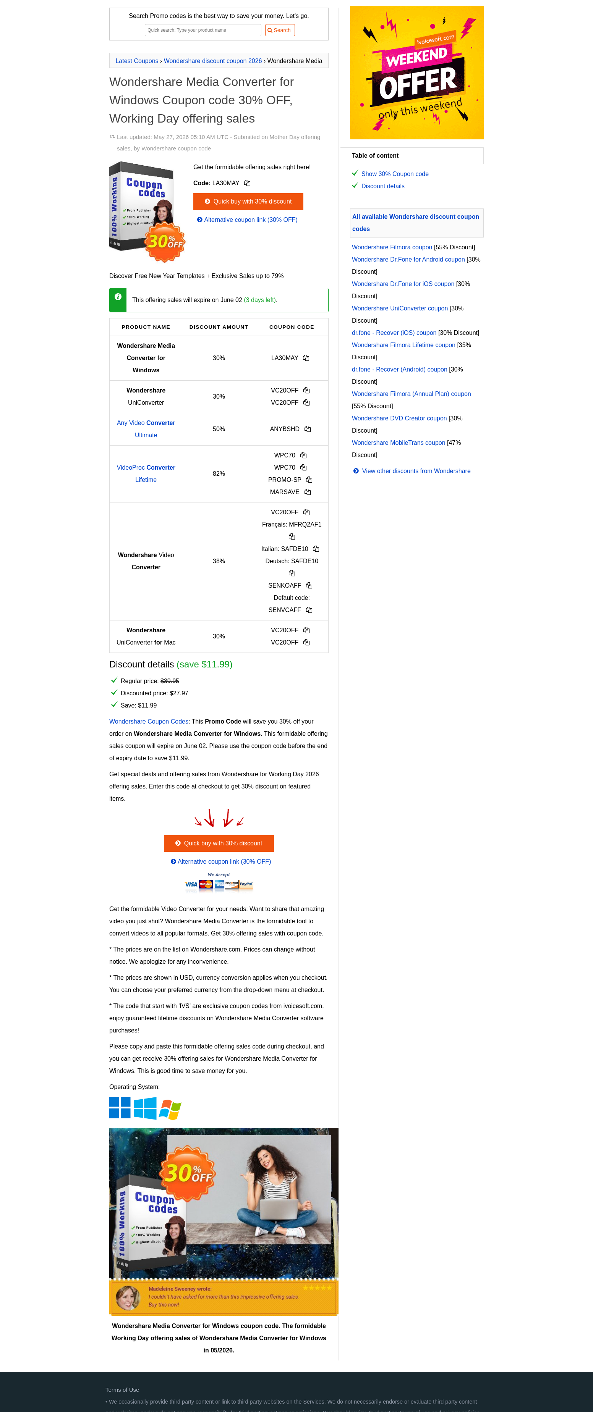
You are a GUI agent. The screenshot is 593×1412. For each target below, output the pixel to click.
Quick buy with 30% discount (247, 201)
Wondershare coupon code (176, 148)
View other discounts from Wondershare (411, 471)
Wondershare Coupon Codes (148, 721)
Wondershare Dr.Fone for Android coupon (408, 259)
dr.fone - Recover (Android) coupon (399, 369)
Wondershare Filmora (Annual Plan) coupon (411, 394)
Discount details (383, 186)
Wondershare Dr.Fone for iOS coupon (403, 284)
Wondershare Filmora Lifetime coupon (403, 345)
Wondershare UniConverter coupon (400, 308)
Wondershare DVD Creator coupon (399, 418)
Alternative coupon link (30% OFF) (247, 219)
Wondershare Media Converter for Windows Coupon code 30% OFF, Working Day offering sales (201, 100)
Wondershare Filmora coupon (392, 247)
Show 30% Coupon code (395, 174)
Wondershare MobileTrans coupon (399, 442)
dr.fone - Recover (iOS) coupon (394, 333)
